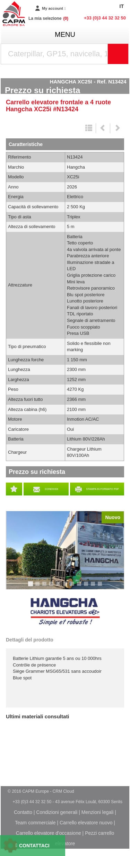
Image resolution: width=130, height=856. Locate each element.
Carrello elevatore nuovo (86, 822)
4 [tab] (52, 587)
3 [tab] (45, 587)
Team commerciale (35, 822)
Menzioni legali (97, 812)
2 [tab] (38, 587)
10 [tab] (95, 587)
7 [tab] (73, 587)
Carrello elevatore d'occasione (48, 833)
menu (65, 34)
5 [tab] (59, 587)
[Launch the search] (118, 53)
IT (122, 6)
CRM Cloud (63, 791)
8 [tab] (80, 587)
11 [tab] (102, 587)
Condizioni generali (56, 812)
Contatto (23, 812)
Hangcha (65, 612)
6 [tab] (66, 587)
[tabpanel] (65, 550)
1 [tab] (31, 587)
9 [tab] (87, 587)
